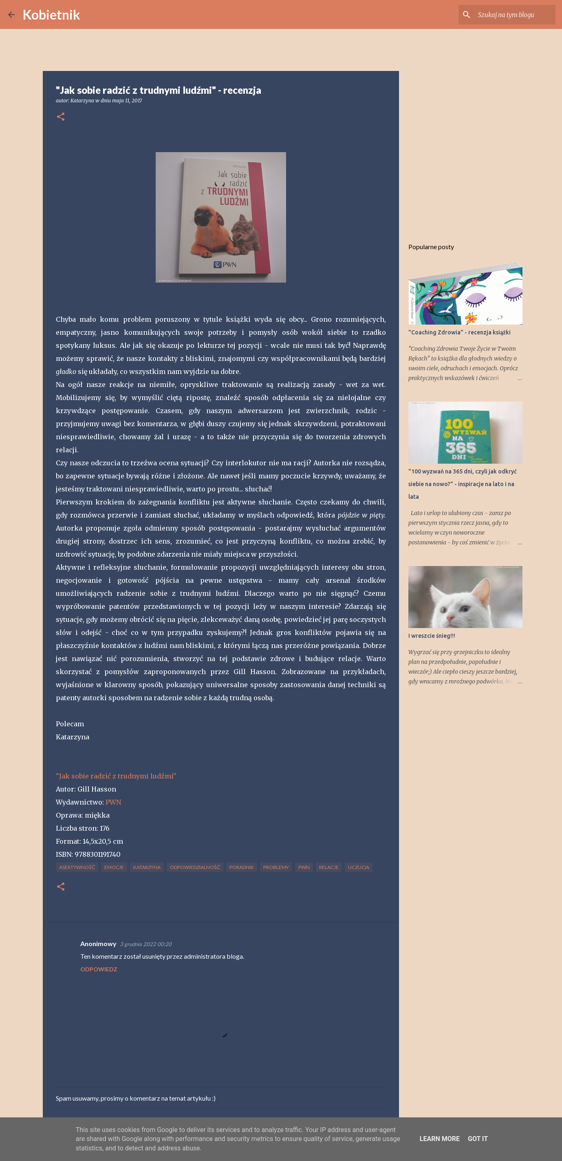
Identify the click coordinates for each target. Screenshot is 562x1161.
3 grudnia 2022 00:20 (146, 944)
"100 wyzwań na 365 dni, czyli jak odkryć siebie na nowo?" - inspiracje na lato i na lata (462, 484)
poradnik (241, 867)
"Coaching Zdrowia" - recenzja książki (459, 332)
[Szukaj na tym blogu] (512, 14)
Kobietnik (51, 14)
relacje (329, 867)
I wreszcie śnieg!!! (431, 635)
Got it (478, 1139)
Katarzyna (147, 867)
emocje (114, 867)
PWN (113, 802)
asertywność (77, 867)
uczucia (358, 867)
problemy (276, 867)
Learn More (440, 1139)
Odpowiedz (98, 969)
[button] (61, 117)
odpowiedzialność (195, 867)
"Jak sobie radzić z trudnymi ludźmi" (116, 776)
